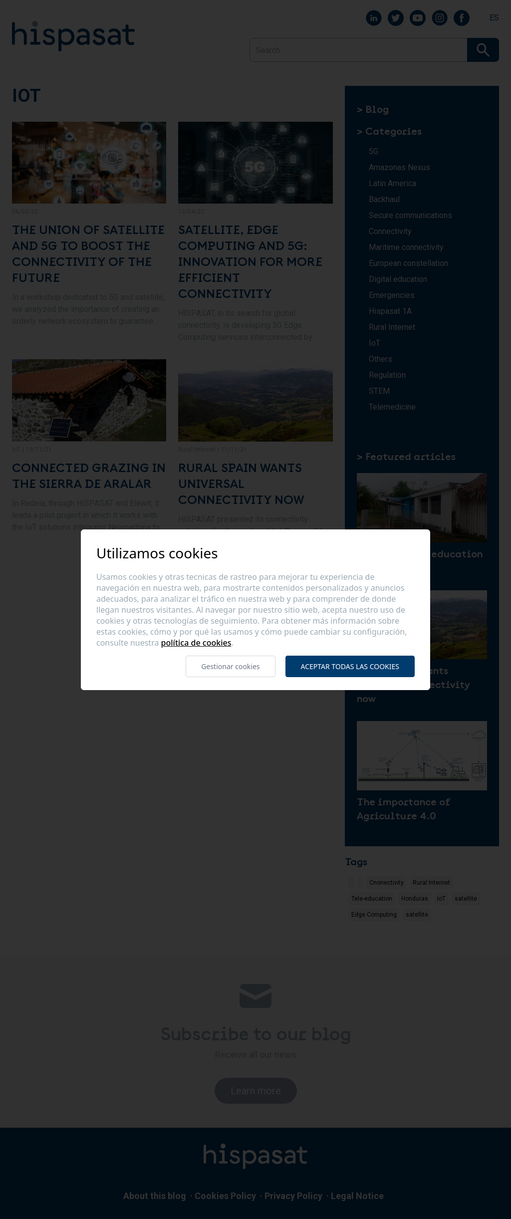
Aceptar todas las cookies (350, 666)
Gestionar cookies (230, 666)
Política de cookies (196, 642)
